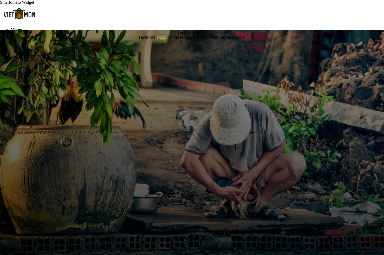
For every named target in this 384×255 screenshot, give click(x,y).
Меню (16, 29)
